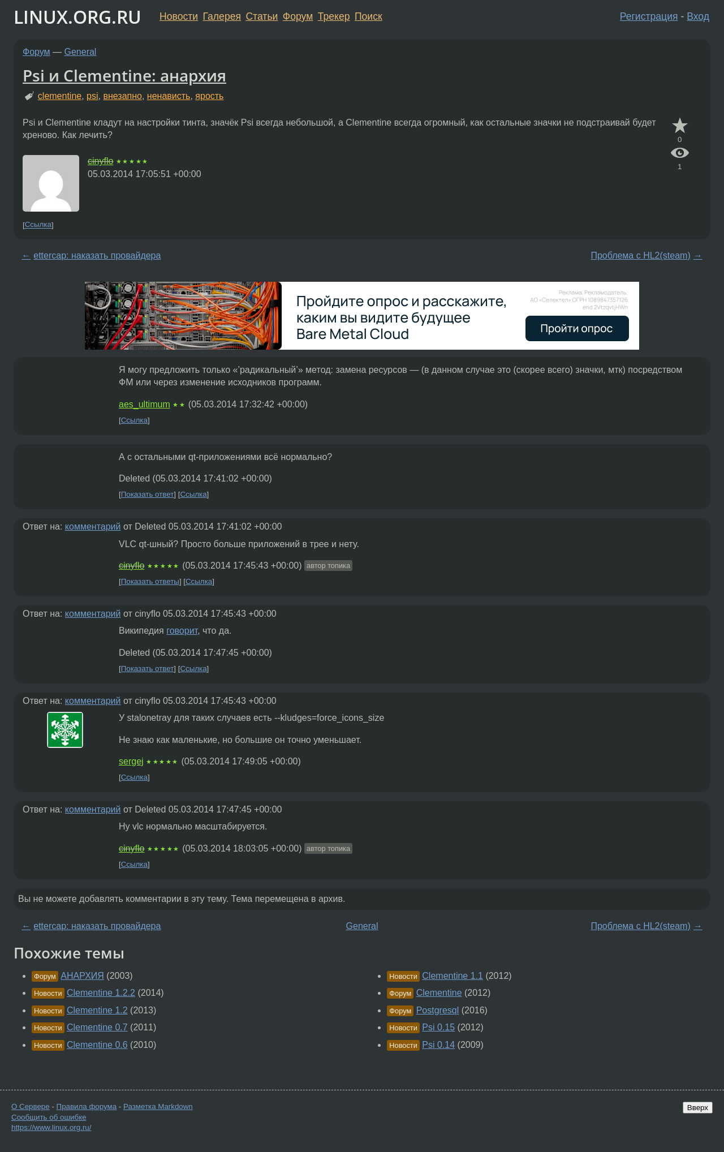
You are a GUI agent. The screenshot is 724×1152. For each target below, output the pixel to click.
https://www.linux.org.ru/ (51, 1127)
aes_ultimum (144, 404)
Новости (179, 16)
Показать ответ (147, 494)
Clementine (439, 993)
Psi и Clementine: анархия (124, 75)
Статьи (261, 16)
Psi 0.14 (438, 1045)
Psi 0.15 (438, 1027)
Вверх (697, 1107)
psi (92, 96)
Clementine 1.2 (97, 1010)
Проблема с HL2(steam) (640, 255)
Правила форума (87, 1106)
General (80, 52)
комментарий (93, 526)
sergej (131, 761)
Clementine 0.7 (97, 1027)
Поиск (368, 16)
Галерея (222, 16)
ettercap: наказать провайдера (97, 255)
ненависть (169, 96)
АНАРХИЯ (82, 976)
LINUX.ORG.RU (77, 17)
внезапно (122, 96)
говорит (181, 630)
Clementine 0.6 (97, 1045)
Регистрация (649, 16)
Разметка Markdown (158, 1106)
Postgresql (437, 1010)
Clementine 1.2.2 (101, 993)
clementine (59, 96)
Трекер (334, 16)
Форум (298, 16)
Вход (698, 16)
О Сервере (30, 1106)
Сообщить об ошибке (49, 1117)
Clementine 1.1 (452, 976)
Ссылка (38, 225)
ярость (209, 96)
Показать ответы (150, 581)
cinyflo (100, 161)
